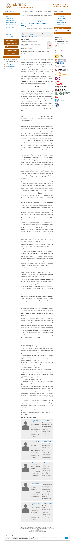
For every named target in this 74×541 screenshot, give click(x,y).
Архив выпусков (60, 16)
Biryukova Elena (47, 482)
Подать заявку (11, 47)
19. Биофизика (33, 36)
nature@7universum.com (10, 70)
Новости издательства (61, 22)
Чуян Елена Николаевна (35, 421)
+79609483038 (8, 68)
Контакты (56, 11)
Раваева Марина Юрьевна (35, 442)
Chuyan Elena (47, 420)
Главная (6, 11)
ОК (66, 537)
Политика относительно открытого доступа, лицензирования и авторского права (11, 26)
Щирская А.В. (32, 34)
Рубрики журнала (9, 18)
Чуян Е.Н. (25, 33)
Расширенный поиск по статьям (62, 24)
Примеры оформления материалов (11, 33)
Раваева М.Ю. (31, 33)
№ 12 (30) (25, 36)
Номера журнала (38, 11)
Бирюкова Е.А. (25, 34)
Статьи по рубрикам (61, 18)
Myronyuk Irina (47, 462)
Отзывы (61, 11)
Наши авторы (60, 20)
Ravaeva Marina (47, 441)
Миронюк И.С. (37, 33)
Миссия (7, 16)
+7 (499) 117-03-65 (8, 64)
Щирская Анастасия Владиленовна (35, 504)
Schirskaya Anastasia (47, 503)
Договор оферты (9, 36)
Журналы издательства (14, 11)
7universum (9, 66)
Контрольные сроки (10, 20)
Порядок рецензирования (11, 22)
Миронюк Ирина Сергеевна (36, 463)
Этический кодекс (48, 11)
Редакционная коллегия (27, 11)
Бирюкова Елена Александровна (35, 482)
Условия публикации (10, 30)
